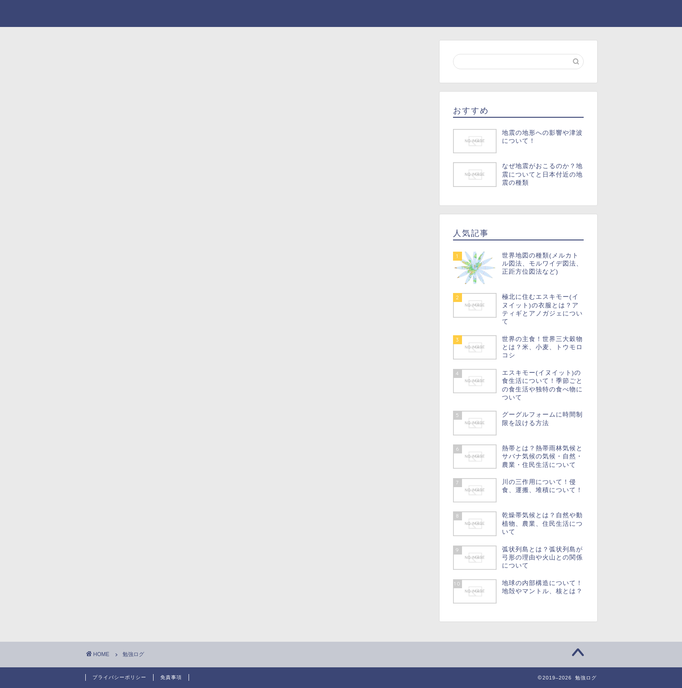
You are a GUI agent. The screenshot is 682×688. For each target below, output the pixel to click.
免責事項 (171, 677)
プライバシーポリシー (119, 677)
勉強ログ (104, 13)
